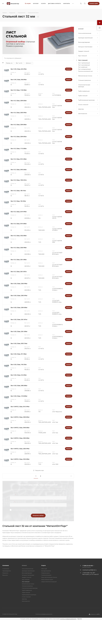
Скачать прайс (94, 3)
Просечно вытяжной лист (88, 71)
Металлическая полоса (88, 76)
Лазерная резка (45, 573)
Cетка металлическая (88, 33)
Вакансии (5, 575)
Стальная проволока (88, 80)
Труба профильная (88, 91)
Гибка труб (44, 568)
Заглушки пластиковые (88, 46)
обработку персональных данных (29, 510)
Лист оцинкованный (88, 65)
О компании (5, 568)
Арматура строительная (88, 38)
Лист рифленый (88, 67)
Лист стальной (88, 60)
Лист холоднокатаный (88, 69)
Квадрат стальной (88, 51)
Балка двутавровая (88, 42)
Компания (5, 565)
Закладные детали (46, 570)
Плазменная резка (46, 575)
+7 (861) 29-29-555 (87, 565)
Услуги (43, 565)
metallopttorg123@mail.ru (89, 570)
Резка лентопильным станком (49, 577)
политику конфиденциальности (68, 618)
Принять (79, 618)
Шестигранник (88, 113)
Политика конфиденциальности (43, 614)
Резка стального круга (47, 579)
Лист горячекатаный (88, 63)
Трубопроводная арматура (88, 100)
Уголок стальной (88, 104)
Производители (6, 570)
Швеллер (88, 109)
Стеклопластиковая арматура (88, 85)
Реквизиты (5, 573)
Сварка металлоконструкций (49, 581)
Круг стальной (88, 55)
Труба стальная (88, 95)
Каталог (24, 565)
